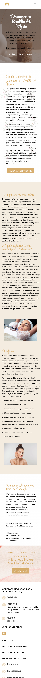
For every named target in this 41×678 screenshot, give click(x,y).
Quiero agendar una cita (20, 170)
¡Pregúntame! (20, 571)
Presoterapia (14, 671)
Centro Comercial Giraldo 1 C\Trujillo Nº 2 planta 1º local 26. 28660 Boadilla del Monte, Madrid (23, 609)
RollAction (12, 664)
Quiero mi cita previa (20, 54)
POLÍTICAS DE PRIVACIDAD (15, 646)
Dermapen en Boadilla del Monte (20, 22)
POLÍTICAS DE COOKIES (13, 652)
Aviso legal (8, 640)
